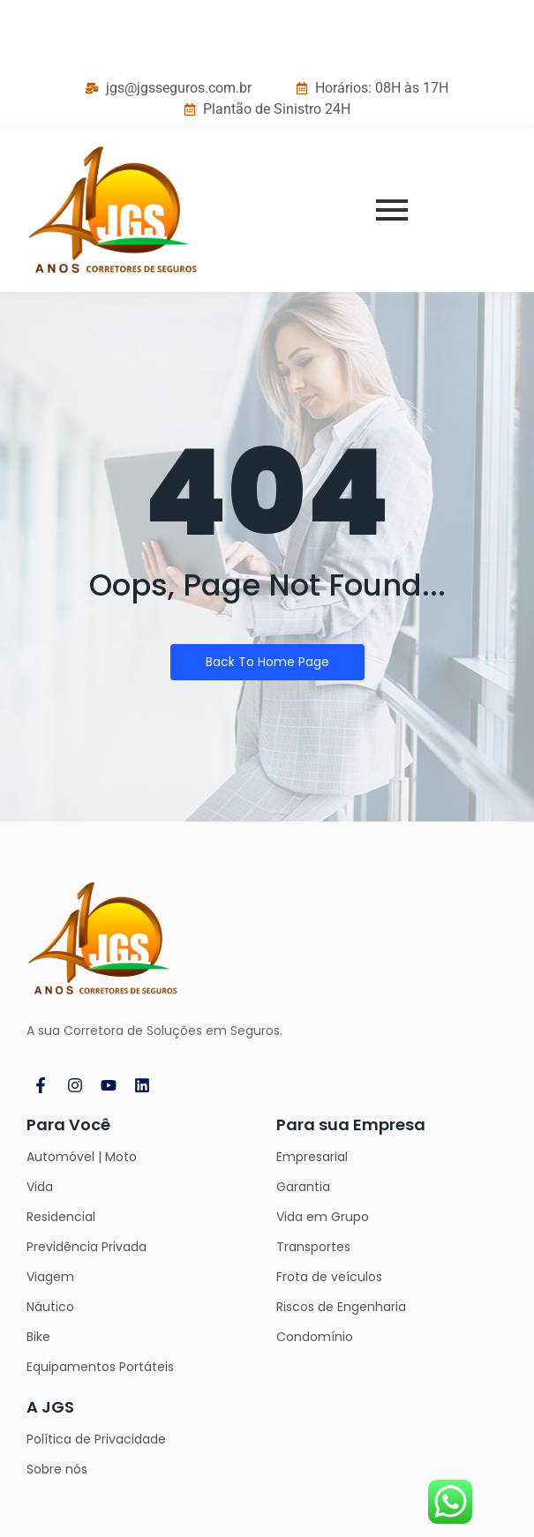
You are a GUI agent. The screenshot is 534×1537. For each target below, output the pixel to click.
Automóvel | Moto (81, 1157)
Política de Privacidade (96, 1439)
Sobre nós (56, 1469)
